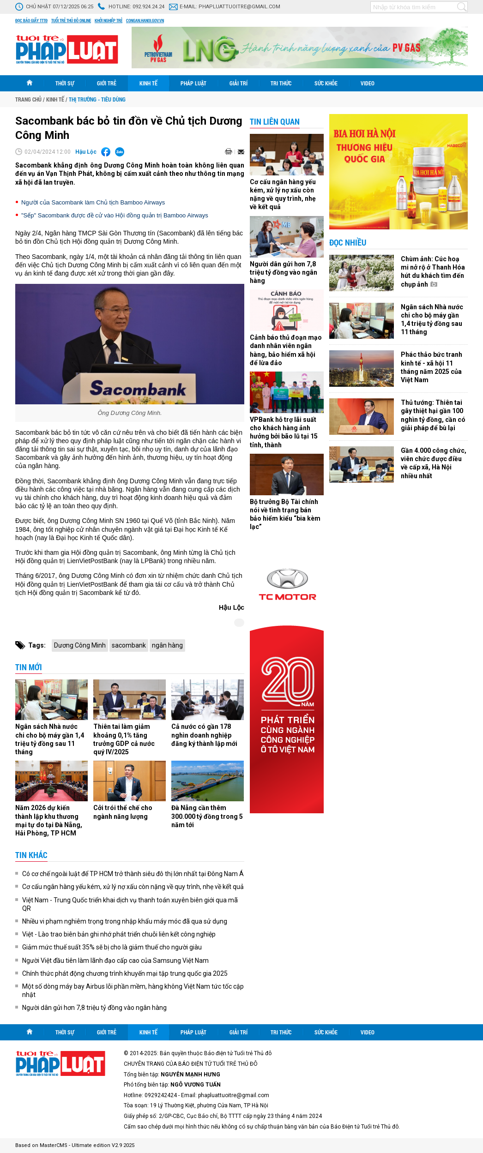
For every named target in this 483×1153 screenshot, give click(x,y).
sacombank (129, 645)
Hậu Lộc (86, 152)
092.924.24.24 (148, 7)
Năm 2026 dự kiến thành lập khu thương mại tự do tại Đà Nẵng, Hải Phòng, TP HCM (48, 820)
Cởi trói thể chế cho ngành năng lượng (122, 812)
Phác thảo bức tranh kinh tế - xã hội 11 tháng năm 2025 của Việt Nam (431, 367)
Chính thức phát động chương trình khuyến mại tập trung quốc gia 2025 (125, 973)
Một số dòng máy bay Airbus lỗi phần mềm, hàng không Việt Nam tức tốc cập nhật (133, 990)
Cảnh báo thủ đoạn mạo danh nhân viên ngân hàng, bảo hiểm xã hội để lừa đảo (286, 350)
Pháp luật (193, 83)
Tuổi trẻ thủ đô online (71, 20)
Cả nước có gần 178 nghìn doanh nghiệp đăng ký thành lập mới (204, 735)
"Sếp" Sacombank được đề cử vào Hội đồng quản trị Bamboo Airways (114, 215)
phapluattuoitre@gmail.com (239, 7)
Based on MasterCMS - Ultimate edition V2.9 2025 (74, 1145)
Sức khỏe (326, 83)
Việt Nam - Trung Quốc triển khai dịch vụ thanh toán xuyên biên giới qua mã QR (130, 904)
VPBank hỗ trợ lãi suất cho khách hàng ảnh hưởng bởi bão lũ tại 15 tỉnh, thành (284, 432)
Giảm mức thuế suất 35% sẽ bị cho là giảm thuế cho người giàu (112, 947)
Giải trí (238, 83)
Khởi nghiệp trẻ (108, 20)
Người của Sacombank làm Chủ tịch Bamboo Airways (93, 202)
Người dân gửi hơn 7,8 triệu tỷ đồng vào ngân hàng (94, 1007)
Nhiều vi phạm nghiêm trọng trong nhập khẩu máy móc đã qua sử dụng (124, 921)
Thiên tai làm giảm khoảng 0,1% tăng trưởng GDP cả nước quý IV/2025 (124, 739)
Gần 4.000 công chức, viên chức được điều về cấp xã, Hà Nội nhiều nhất (433, 463)
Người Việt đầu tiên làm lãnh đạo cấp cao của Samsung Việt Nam (115, 960)
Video (367, 83)
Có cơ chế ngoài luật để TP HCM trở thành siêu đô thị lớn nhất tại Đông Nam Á (133, 873)
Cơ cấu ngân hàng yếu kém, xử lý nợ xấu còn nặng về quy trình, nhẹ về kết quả (133, 886)
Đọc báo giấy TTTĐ (31, 20)
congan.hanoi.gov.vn (145, 20)
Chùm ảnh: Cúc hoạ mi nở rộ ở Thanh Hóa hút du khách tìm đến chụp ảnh (433, 271)
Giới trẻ (106, 83)
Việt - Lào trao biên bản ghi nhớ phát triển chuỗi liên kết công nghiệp (119, 934)
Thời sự (64, 83)
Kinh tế (148, 83)
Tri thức (281, 83)
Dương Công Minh (80, 645)
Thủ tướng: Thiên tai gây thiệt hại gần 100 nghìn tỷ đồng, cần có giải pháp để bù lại (433, 415)
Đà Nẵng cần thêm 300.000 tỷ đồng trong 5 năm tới (207, 816)
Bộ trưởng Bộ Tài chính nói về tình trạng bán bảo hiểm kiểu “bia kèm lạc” (285, 514)
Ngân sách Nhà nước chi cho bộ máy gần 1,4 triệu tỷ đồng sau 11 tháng (49, 739)
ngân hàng (167, 645)
